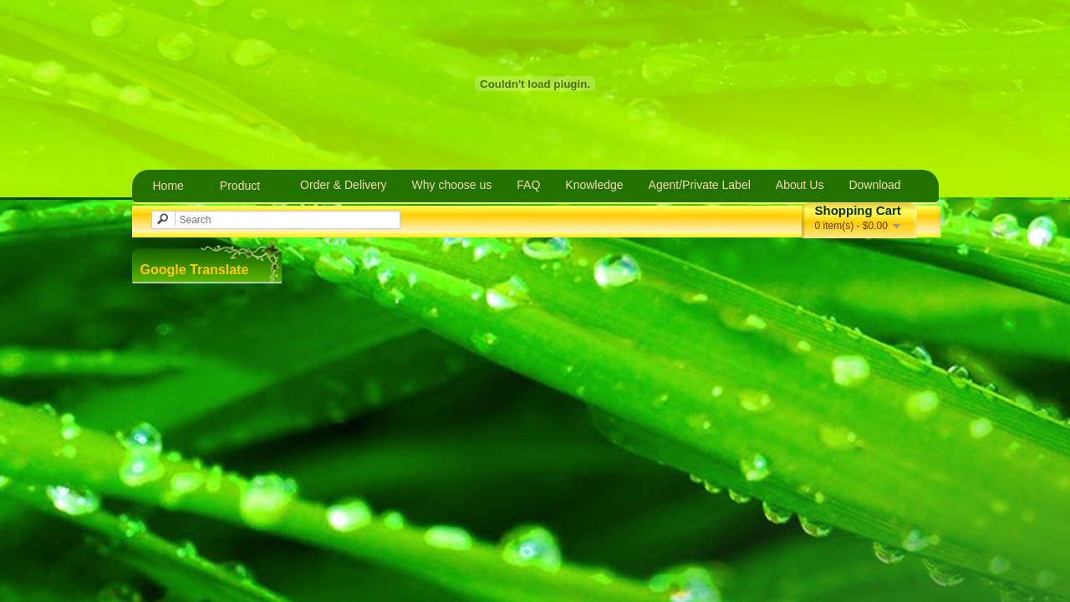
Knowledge (594, 184)
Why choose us (452, 184)
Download (874, 184)
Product (240, 185)
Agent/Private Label (700, 184)
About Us (800, 184)
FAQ (528, 184)
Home (168, 185)
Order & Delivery (343, 184)
